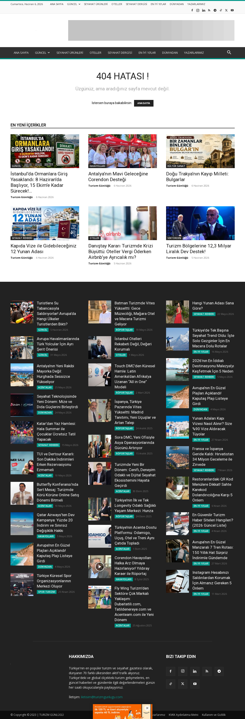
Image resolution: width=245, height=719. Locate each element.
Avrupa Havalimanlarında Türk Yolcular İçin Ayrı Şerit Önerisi (58, 343)
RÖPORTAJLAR (124, 329)
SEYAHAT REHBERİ (22, 238)
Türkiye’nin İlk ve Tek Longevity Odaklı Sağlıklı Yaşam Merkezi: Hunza (135, 505)
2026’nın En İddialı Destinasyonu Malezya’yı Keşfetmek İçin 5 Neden (213, 365)
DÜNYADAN (177, 4)
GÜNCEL (73, 4)
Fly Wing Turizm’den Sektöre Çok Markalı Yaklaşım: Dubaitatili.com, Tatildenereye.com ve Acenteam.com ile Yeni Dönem (134, 604)
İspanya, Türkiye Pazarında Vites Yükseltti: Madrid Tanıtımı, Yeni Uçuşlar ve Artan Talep (135, 412)
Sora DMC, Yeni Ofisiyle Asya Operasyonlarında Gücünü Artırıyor (134, 442)
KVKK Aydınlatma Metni (183, 715)
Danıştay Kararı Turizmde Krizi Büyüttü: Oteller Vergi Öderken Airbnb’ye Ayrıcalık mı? (120, 251)
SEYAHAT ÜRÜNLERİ (96, 4)
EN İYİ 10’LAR (158, 4)
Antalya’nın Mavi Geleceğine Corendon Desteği (118, 176)
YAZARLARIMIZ (196, 4)
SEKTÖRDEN (174, 238)
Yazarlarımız (157, 715)
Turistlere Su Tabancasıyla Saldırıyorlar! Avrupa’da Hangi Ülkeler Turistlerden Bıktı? (56, 313)
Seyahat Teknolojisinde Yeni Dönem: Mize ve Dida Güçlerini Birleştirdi (57, 401)
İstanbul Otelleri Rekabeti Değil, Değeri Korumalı (133, 343)
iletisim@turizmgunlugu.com (102, 697)
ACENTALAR (45, 387)
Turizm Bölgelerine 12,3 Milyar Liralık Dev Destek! (198, 248)
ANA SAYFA (56, 4)
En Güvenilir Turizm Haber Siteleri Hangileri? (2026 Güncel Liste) (212, 520)
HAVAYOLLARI (97, 166)
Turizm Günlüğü (22, 197)
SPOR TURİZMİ (46, 591)
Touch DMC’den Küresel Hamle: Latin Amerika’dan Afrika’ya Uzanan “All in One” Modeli (135, 376)
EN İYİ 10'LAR (201, 351)
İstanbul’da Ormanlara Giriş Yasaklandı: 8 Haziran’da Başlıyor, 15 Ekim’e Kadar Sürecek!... (39, 182)
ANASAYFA (143, 103)
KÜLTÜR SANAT (176, 166)
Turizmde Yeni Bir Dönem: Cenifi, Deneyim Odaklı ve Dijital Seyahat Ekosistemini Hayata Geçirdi (135, 475)
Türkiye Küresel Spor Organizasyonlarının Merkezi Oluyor (54, 580)
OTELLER (116, 4)
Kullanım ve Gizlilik (214, 715)
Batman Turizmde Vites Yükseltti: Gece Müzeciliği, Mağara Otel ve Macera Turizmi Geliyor (135, 313)
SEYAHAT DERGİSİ (136, 4)
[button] (229, 53)
